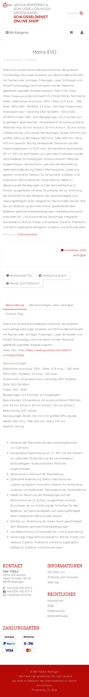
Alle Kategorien (17, 32)
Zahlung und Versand (62, 577)
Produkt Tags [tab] (14, 314)
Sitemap (53, 582)
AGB (50, 606)
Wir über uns (56, 572)
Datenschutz (56, 611)
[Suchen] (72, 13)
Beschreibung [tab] (15, 305)
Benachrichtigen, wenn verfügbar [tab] (51, 305)
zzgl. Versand (64, 676)
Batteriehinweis (58, 616)
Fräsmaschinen (27, 234)
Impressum (55, 600)
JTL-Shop (51, 689)
